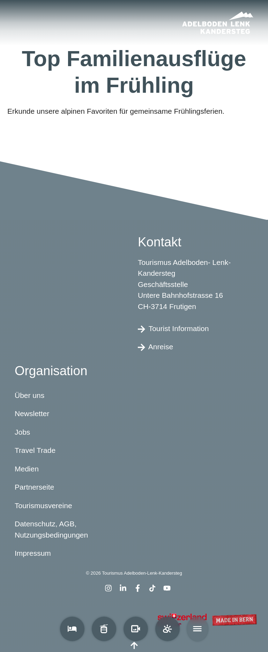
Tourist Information (173, 328)
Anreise (155, 347)
